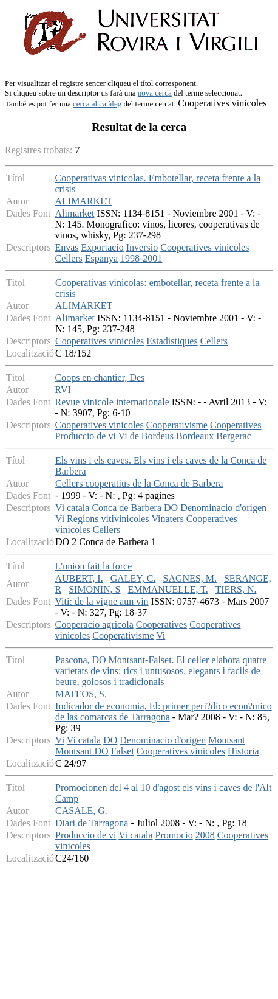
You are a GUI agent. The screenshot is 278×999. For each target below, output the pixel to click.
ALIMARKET (83, 201)
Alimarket (74, 213)
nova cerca (155, 92)
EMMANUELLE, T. (167, 589)
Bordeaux (195, 436)
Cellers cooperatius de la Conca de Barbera (139, 483)
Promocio (174, 835)
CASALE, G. (81, 811)
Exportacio (102, 247)
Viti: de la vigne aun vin (101, 601)
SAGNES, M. (189, 578)
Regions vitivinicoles (108, 518)
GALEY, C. (133, 578)
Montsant (226, 740)
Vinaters (167, 518)
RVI (62, 390)
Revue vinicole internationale (112, 402)
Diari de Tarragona (91, 823)
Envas (66, 247)
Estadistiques (171, 341)
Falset (122, 751)
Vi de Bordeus (146, 436)
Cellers (68, 258)
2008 (205, 835)
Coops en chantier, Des (99, 377)
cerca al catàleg (97, 103)
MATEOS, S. (81, 694)
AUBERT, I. (79, 578)
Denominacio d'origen (223, 508)
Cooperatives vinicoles (204, 247)
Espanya (101, 258)
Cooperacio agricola (94, 624)
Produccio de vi (85, 436)
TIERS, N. (235, 589)
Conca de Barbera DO (135, 508)
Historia (243, 751)
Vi (59, 518)
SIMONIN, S (94, 589)
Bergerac (233, 436)
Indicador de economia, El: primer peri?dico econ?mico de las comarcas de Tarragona (163, 711)
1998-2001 (141, 258)
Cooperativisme (177, 425)
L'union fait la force (93, 566)
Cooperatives (235, 425)
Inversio (142, 247)
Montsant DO (82, 751)
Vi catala (72, 508)
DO (110, 740)
